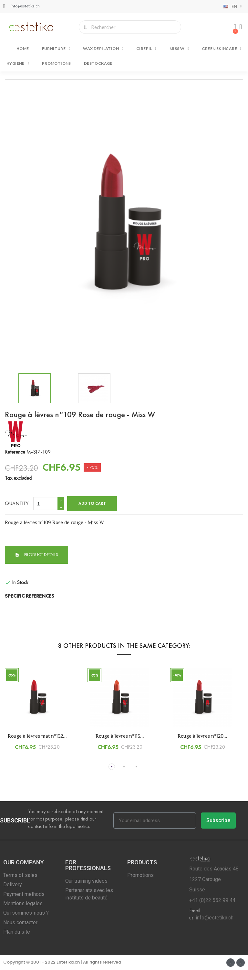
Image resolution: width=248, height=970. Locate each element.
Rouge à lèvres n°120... (202, 736)
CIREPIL (146, 48)
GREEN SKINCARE (222, 48)
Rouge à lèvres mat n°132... (37, 736)
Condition (14, 570)
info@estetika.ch (214, 918)
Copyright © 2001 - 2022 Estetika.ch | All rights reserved (62, 962)
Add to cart (92, 503)
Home (22, 48)
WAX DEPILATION (103, 48)
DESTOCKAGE (98, 63)
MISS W (179, 48)
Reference (15, 452)
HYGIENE (17, 63)
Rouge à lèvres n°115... (120, 736)
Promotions (56, 63)
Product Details (40, 554)
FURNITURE (56, 48)
